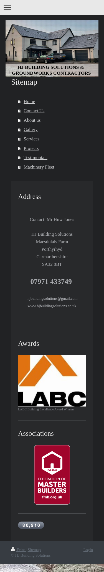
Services (31, 139)
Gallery (30, 129)
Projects (31, 148)
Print (18, 549)
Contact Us (34, 110)
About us (32, 120)
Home (29, 101)
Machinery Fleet (39, 167)
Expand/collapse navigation (52, 7)
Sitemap (34, 549)
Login (88, 549)
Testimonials (35, 157)
